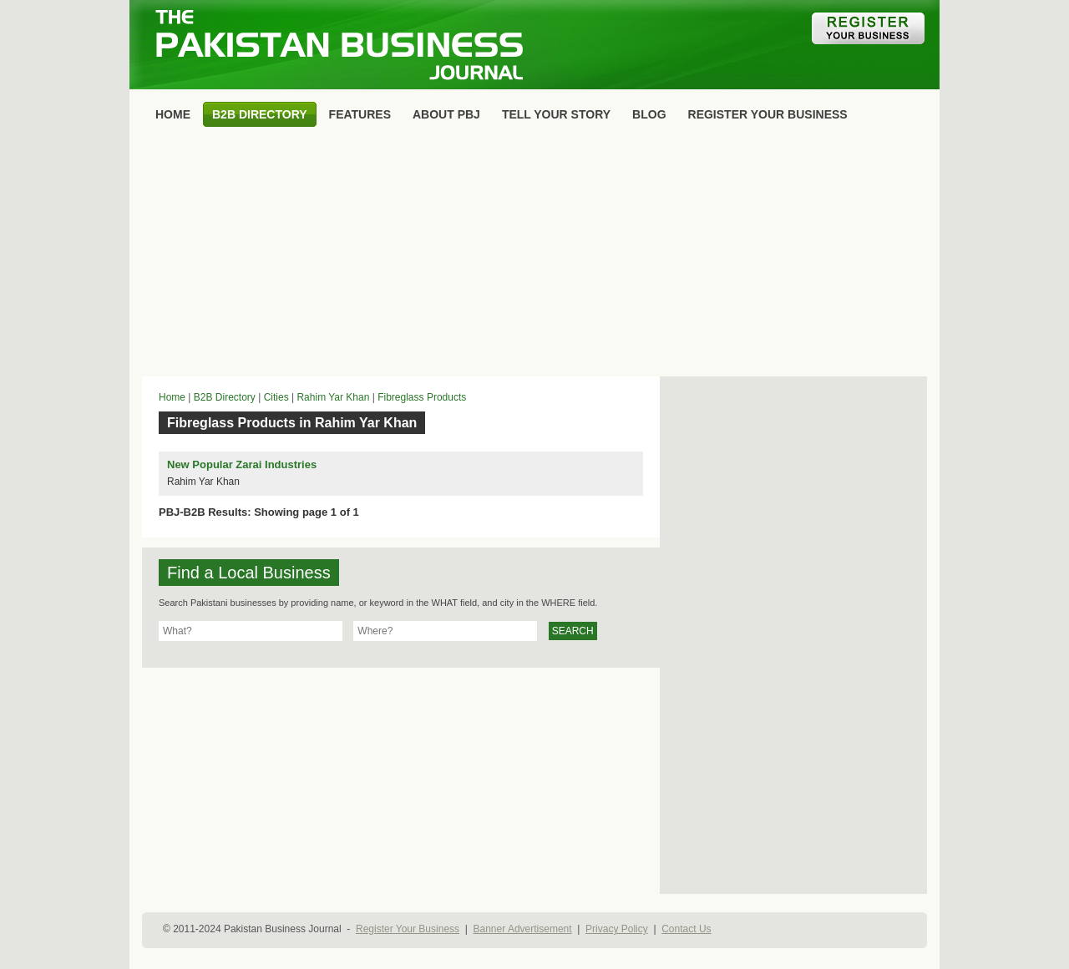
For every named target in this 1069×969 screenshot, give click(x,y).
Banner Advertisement (523, 929)
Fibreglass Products (421, 397)
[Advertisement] (534, 255)
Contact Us (686, 929)
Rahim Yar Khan (332, 397)
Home (172, 397)
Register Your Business (407, 929)
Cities (276, 397)
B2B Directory (225, 397)
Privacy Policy (616, 929)
